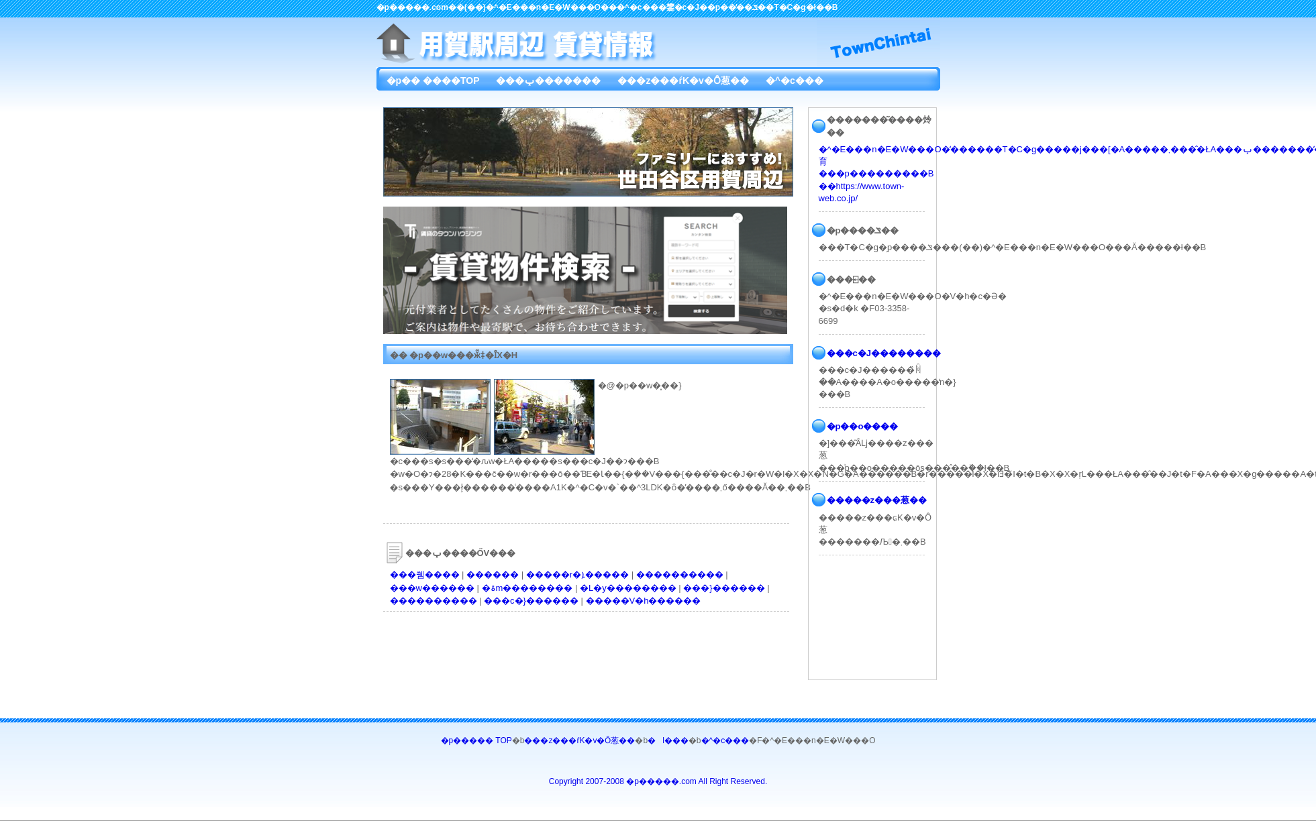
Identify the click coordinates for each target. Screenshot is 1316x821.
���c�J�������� (884, 353)
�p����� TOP (476, 740)
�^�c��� (794, 80)
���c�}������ (531, 601)
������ (492, 574)
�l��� (668, 740)
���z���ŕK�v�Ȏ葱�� (682, 80)
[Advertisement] (554, 648)
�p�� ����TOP (433, 80)
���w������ (432, 588)
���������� (679, 574)
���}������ (723, 588)
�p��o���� (863, 426)
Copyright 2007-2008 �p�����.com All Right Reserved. (658, 781)
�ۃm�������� (527, 588)
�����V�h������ (643, 601)
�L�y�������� (628, 588)
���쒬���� (425, 574)
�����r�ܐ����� (577, 574)
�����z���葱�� (877, 500)
